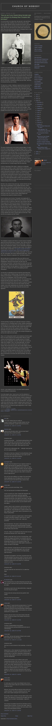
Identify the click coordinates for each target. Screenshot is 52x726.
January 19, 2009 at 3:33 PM (12, 458)
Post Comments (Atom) (12, 718)
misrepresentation (23, 410)
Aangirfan (36, 74)
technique (7, 411)
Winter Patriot (37, 86)
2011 (37, 96)
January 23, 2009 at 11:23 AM (12, 639)
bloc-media (7, 410)
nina (5, 418)
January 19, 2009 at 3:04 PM (12, 425)
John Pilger (36, 64)
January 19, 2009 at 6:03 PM (12, 564)
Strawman (6, 429)
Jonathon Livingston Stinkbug (43, 141)
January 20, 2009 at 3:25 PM (12, 599)
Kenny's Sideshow (38, 77)
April (38, 118)
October (39, 106)
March (38, 120)
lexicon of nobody (38, 51)
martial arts (14, 410)
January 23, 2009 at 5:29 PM (12, 710)
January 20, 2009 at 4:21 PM (12, 620)
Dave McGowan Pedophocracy (41, 59)
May (38, 116)
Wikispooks (36, 67)
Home (16, 716)
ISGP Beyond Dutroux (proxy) (41, 62)
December (39, 102)
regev (2, 411)
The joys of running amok (42, 139)
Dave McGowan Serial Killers (40, 60)
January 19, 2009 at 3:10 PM (12, 434)
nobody (5, 485)
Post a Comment (4, 713)
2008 (37, 151)
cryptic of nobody (38, 47)
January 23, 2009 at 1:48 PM (12, 674)
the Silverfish (7, 579)
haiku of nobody (37, 49)
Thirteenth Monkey (38, 83)
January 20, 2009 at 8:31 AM (12, 576)
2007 (37, 153)
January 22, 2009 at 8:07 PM (12, 630)
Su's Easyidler (37, 81)
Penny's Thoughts (38, 79)
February (39, 122)
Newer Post (3, 716)
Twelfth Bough (37, 84)
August (39, 110)
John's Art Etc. (37, 76)
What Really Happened (39, 66)
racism (30, 410)
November (39, 104)
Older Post (29, 716)
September (39, 108)
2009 (37, 100)
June (38, 114)
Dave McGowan (37, 57)
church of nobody (26, 6)
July (38, 112)
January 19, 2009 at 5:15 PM (12, 481)
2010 (37, 98)
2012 (37, 94)
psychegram (7, 461)
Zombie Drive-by (38, 88)
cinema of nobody (38, 45)
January (39, 124)
